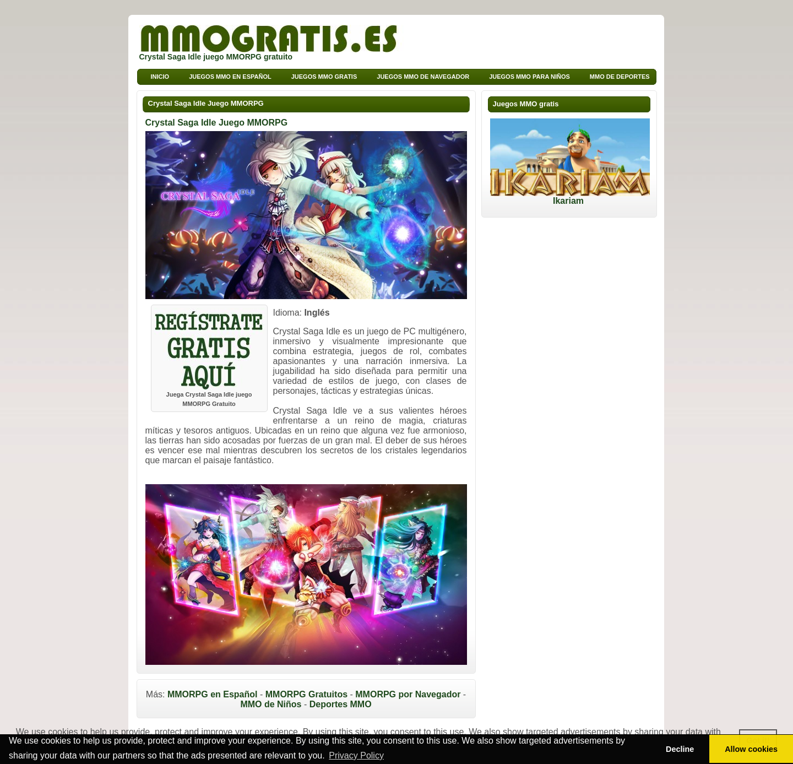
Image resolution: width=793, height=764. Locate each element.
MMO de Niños (270, 704)
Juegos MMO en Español (230, 76)
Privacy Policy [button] (356, 755)
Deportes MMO (340, 704)
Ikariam (570, 196)
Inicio (160, 76)
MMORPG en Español (212, 694)
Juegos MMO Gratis (324, 76)
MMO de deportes (620, 76)
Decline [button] (680, 749)
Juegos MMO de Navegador (423, 76)
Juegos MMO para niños (529, 76)
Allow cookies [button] (751, 749)
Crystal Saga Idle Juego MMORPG (206, 103)
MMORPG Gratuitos (306, 694)
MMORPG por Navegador (407, 694)
